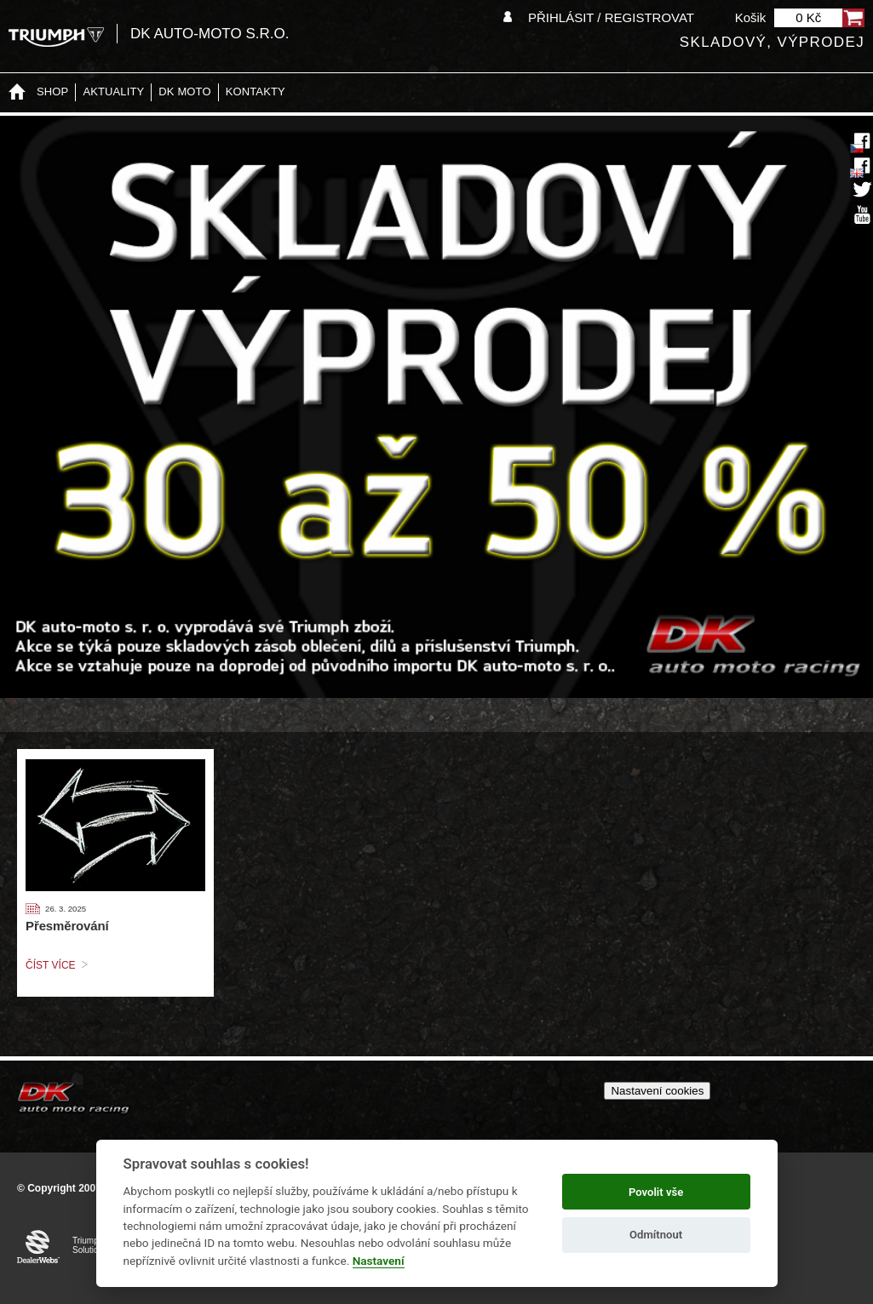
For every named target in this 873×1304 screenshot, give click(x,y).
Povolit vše (656, 1192)
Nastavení (379, 1260)
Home (17, 92)
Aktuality (113, 91)
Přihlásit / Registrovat (611, 17)
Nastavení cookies (657, 1090)
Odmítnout (655, 1234)
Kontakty (255, 91)
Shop (52, 91)
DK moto (184, 91)
